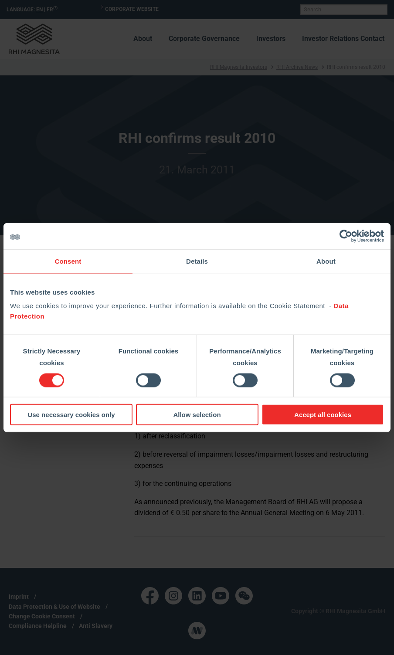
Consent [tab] (68, 261)
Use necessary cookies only (71, 414)
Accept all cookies (322, 414)
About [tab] (326, 261)
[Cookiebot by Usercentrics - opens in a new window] (346, 235)
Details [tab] (197, 261)
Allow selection (197, 414)
